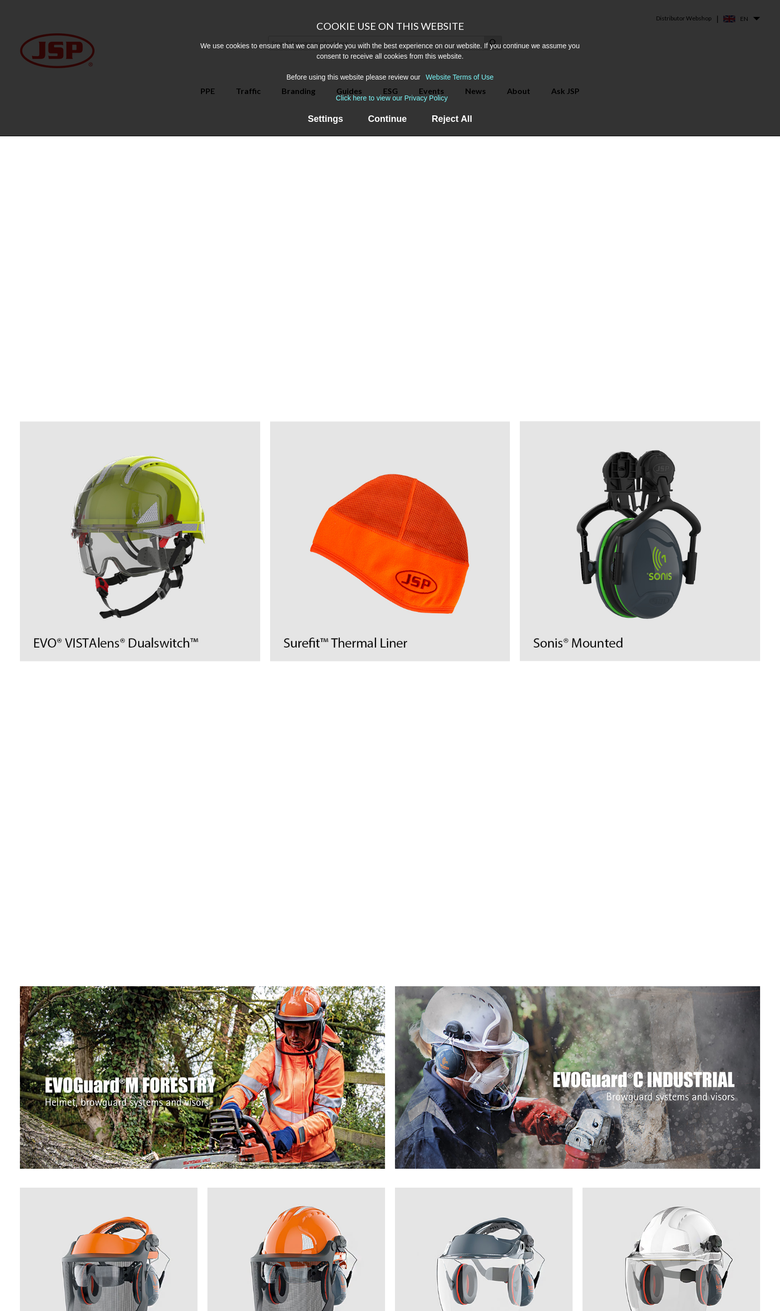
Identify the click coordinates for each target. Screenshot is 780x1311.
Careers (545, 1279)
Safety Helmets (183, 1236)
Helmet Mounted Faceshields (204, 1250)
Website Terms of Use (459, 77)
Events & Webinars (438, 1261)
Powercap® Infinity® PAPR (327, 1265)
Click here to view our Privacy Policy (392, 98)
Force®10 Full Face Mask (322, 1250)
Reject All (452, 119)
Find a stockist (555, 1265)
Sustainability (554, 1294)
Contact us (550, 1250)
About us (547, 1236)
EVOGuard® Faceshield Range (332, 1279)
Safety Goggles (183, 1279)
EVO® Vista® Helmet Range (329, 1294)
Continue (387, 119)
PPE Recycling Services (444, 1290)
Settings (325, 119)
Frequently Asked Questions (453, 1275)
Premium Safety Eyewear (198, 1265)
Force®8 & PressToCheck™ (327, 1236)
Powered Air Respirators (197, 1294)
